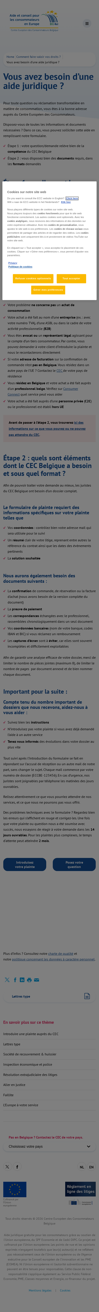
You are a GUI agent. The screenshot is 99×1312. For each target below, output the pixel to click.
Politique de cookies (20, 266)
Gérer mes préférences (48, 289)
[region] (49, 240)
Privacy (12, 263)
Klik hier (66, 202)
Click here (72, 198)
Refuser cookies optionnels (33, 278)
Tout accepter (71, 278)
